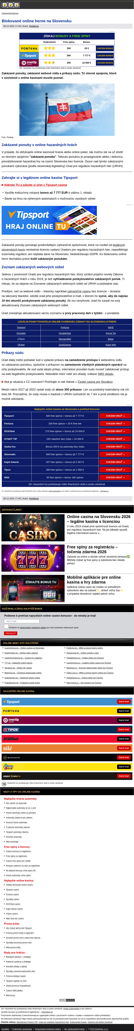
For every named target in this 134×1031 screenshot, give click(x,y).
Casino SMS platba (14, 990)
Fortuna (65, 327)
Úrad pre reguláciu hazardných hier (54, 1022)
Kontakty (5, 1029)
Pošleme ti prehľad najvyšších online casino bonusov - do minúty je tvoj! (50, 615)
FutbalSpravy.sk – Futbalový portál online (22, 683)
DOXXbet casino (13, 904)
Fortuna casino (12, 894)
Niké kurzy (10, 995)
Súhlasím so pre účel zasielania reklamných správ (44, 628)
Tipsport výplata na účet (16, 981)
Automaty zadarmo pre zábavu (19, 817)
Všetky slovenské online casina (19, 885)
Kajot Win (111, 344)
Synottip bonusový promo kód (18, 942)
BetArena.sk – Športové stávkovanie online (23, 673)
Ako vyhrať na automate (16, 803)
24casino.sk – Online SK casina (18, 668)
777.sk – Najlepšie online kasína (18, 663)
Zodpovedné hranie (78, 1022)
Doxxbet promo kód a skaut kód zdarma (23, 938)
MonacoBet (65, 339)
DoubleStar (65, 333)
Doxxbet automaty (14, 837)
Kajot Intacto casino (14, 909)
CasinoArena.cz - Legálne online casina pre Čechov (89, 663)
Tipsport (21, 327)
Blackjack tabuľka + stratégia (18, 957)
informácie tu (104, 491)
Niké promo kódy (13, 947)
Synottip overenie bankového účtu (20, 971)
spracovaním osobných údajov (33, 628)
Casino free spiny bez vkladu (18, 861)
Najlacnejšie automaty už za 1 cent (21, 808)
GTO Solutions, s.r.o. (99, 1029)
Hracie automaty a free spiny (18, 875)
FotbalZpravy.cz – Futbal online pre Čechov (85, 658)
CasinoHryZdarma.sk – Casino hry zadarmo (23, 658)
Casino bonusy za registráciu (18, 851)
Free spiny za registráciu (16, 856)
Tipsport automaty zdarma (17, 832)
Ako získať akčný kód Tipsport (19, 928)
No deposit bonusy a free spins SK (21, 870)
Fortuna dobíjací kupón (16, 976)
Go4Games (65, 344)
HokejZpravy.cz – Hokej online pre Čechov (85, 678)
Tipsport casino (12, 890)
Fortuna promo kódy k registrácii (20, 933)
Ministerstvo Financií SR (27, 1022)
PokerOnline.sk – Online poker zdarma (21, 653)
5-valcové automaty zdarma (18, 827)
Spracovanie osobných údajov (48, 1029)
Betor (111, 339)
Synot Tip (111, 333)
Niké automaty (12, 842)
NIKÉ (111, 327)
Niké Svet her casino (15, 918)
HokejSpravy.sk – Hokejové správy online (22, 678)
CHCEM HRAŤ (114, 415)
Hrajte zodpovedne (54, 491)
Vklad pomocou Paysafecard (18, 986)
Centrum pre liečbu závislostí (100, 1022)
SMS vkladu (105, 374)
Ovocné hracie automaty (16, 822)
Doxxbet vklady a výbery (16, 966)
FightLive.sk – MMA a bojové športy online (85, 648)
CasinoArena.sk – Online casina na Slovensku (24, 648)
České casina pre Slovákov (95, 381)
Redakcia (34, 26)
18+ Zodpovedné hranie (74, 1029)
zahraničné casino (79, 291)
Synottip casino (12, 899)
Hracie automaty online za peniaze (21, 813)
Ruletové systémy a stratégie (18, 962)
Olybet (21, 344)
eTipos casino (12, 914)
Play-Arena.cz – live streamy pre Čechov (84, 683)
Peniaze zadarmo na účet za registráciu (23, 866)
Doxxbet (21, 333)
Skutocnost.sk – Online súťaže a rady (83, 653)
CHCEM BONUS (105, 48)
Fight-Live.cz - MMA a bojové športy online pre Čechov (90, 673)
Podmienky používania (22, 1029)
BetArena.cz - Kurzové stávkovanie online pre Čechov (90, 668)
